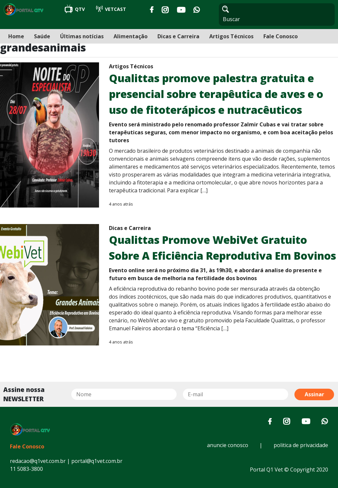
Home (16, 36)
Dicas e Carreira (178, 36)
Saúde (42, 36)
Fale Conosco (280, 36)
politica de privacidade (301, 445)
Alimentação (131, 36)
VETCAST (111, 9)
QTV (75, 9)
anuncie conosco (227, 445)
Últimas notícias (82, 36)
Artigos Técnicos (231, 36)
